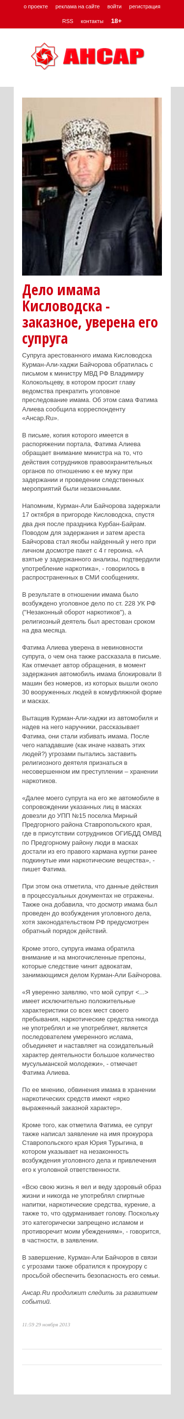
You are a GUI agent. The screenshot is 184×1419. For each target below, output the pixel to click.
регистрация (144, 6)
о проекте (36, 6)
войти (114, 6)
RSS (68, 21)
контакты (92, 21)
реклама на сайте (77, 6)
